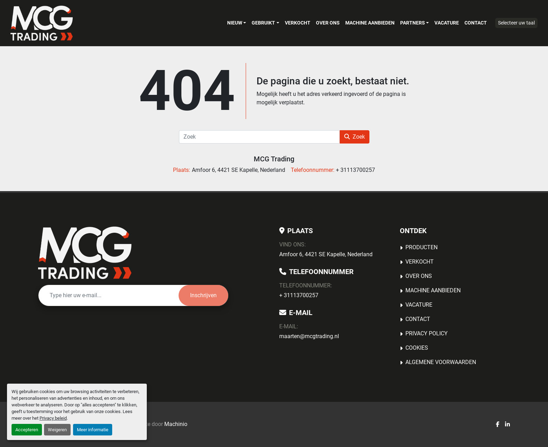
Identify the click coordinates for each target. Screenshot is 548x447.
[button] (236, 22)
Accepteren (26, 429)
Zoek (354, 136)
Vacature (446, 23)
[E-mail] (108, 295)
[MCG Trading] (84, 252)
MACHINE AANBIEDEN (370, 23)
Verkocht (297, 23)
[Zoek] (259, 137)
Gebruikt (263, 23)
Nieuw (234, 23)
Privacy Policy (426, 333)
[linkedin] (507, 424)
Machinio (175, 424)
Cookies (416, 347)
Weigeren (57, 429)
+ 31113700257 (298, 295)
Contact (475, 23)
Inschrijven (203, 295)
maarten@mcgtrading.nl (309, 336)
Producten (421, 247)
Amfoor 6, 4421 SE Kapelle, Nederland (326, 254)
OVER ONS (328, 23)
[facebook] (497, 424)
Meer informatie (92, 429)
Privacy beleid (53, 418)
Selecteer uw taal (516, 23)
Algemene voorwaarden (440, 362)
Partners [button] (412, 23)
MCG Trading (274, 159)
